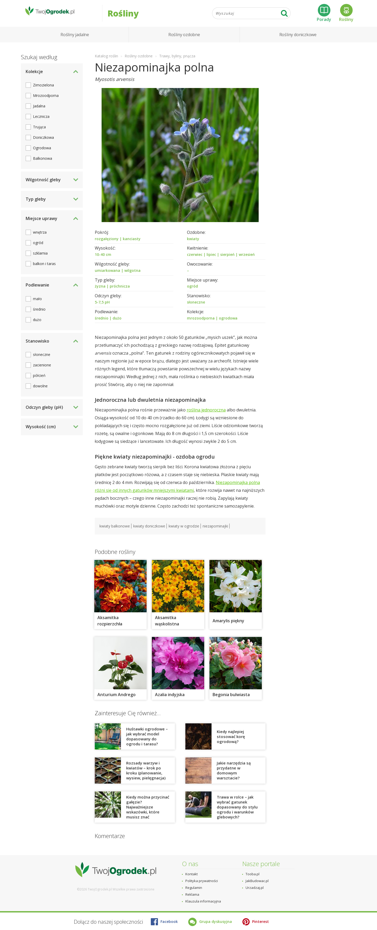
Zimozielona (43, 89)
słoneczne (196, 306)
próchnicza (120, 291)
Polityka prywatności (201, 880)
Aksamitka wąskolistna (167, 626)
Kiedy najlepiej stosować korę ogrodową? (231, 741)
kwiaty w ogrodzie (184, 531)
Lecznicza (41, 121)
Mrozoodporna (46, 100)
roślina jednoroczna (206, 415)
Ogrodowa (42, 152)
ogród (192, 291)
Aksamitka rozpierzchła (109, 626)
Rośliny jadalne (74, 39)
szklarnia (40, 257)
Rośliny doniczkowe (298, 39)
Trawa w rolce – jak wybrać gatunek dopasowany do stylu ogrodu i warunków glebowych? (237, 811)
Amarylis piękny (228, 626)
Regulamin (193, 887)
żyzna (100, 291)
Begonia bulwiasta (231, 699)
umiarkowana (107, 275)
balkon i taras (44, 268)
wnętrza (40, 236)
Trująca (39, 131)
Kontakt (191, 874)
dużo (117, 322)
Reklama (192, 894)
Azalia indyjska (170, 699)
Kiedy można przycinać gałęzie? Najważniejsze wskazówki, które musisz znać (147, 811)
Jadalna (39, 110)
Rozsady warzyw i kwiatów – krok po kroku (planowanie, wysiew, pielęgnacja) (145, 775)
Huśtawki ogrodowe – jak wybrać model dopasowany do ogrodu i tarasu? (147, 741)
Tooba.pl (252, 874)
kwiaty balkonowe (114, 531)
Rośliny (346, 15)
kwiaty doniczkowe (149, 531)
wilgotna (132, 275)
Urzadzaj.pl (255, 887)
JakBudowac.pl (257, 880)
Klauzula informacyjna (203, 901)
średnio (101, 322)
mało (37, 303)
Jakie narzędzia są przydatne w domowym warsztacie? (234, 775)
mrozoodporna (201, 322)
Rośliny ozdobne (184, 39)
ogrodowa (228, 322)
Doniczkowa (43, 142)
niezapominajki (215, 531)
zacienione (42, 369)
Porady (324, 15)
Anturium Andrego (116, 699)
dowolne (40, 390)
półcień (39, 380)
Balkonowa (42, 163)
